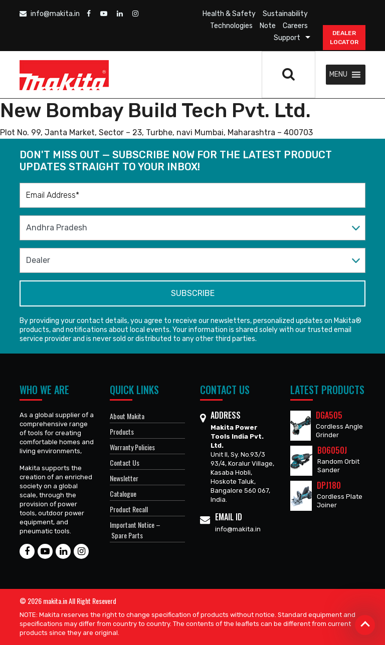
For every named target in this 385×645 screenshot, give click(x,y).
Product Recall (129, 509)
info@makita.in (50, 14)
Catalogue (123, 493)
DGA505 (329, 415)
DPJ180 (329, 485)
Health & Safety (229, 14)
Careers (295, 26)
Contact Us (124, 462)
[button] (338, 75)
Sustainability (285, 14)
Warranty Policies (132, 447)
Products (122, 431)
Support (287, 38)
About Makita (127, 416)
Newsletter (124, 478)
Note (268, 26)
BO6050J (332, 450)
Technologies (231, 26)
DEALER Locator (344, 38)
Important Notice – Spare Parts (135, 529)
